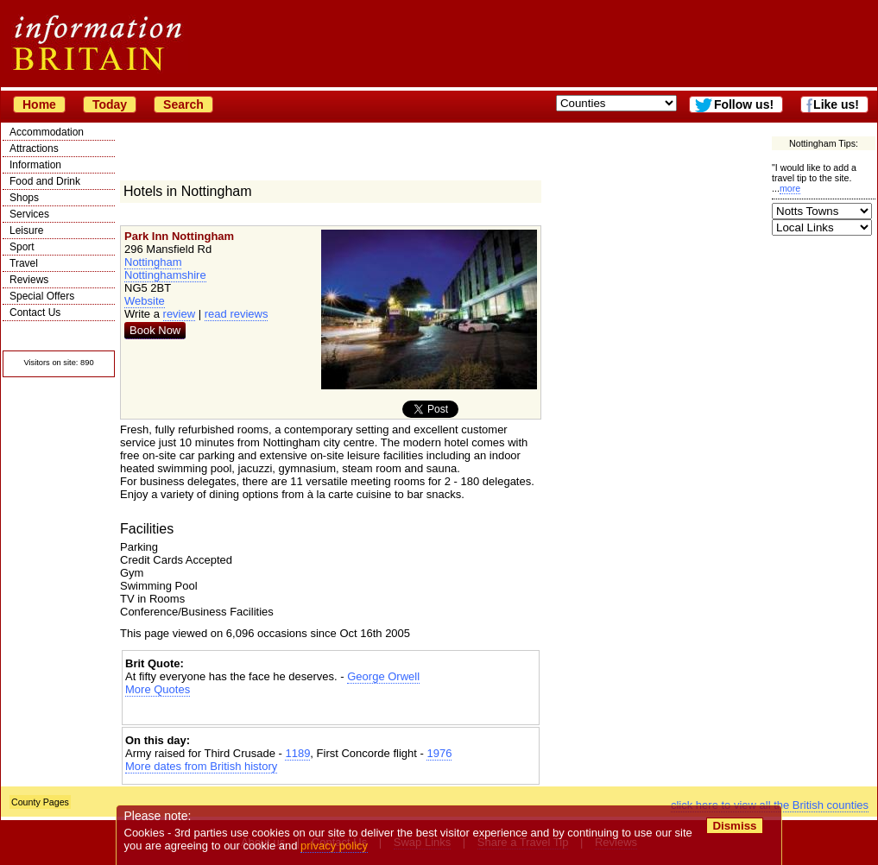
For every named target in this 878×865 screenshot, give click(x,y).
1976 (439, 753)
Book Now (154, 330)
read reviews (236, 313)
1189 (297, 753)
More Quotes (157, 689)
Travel (23, 263)
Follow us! (744, 104)
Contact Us (34, 312)
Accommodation (46, 132)
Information (35, 165)
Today (109, 104)
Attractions (34, 148)
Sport (22, 247)
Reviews (28, 280)
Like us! (836, 104)
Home (39, 104)
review (179, 313)
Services (29, 214)
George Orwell (383, 676)
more (790, 188)
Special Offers (41, 296)
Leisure (26, 230)
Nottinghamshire (165, 274)
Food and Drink (44, 181)
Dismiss (734, 825)
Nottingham (152, 262)
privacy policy (334, 845)
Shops (24, 198)
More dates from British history (201, 766)
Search (183, 104)
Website (144, 300)
